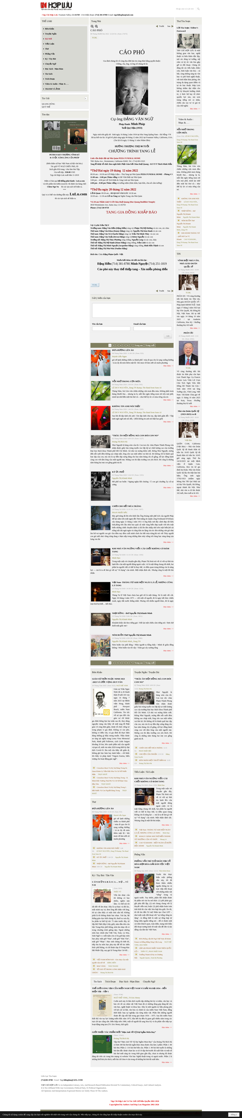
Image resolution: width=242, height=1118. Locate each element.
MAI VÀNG (101, 966)
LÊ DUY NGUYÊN (120, 388)
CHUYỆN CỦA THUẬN (148, 754)
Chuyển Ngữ (149, 981)
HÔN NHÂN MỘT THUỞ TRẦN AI (152, 760)
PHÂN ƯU (188, 333)
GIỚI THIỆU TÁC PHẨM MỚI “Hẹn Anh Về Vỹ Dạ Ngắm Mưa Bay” (124, 1032)
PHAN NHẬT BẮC (120, 512)
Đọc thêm (167, 366)
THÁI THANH (113, 966)
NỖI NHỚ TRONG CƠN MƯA (126, 381)
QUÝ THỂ (46, 107)
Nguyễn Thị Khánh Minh (122, 478)
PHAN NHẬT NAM (155, 951)
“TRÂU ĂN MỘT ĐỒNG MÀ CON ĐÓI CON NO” (135, 435)
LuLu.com (80, 181)
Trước (161, 26)
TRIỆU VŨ (117, 892)
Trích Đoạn (110, 981)
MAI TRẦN (143, 945)
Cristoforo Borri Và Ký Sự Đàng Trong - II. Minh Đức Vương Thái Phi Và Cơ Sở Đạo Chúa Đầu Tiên (110, 781)
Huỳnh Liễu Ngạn (119, 356)
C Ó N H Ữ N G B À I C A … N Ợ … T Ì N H (110, 883)
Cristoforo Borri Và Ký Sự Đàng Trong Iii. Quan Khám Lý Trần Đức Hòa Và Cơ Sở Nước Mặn (110, 771)
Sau (168, 26)
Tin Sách (98, 981)
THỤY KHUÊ (102, 774)
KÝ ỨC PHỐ (118, 472)
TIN (178, 254)
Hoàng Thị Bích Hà (119, 442)
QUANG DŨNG (48, 104)
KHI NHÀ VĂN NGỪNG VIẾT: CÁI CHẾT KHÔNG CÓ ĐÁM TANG (150, 780)
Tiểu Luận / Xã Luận (144, 772)
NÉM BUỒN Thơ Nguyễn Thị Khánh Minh (131, 635)
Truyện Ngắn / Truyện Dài (146, 672)
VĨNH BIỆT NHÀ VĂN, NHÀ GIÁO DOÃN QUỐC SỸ (188, 263)
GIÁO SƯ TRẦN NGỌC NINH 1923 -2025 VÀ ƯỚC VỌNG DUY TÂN (108, 680)
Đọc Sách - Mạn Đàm (129, 981)
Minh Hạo (116, 558)
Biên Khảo (97, 672)
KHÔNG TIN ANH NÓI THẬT (126, 406)
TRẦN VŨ (144, 951)
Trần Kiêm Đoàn (164, 871)
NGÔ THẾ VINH (122, 685)
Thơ (94, 802)
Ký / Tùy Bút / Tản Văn (103, 875)
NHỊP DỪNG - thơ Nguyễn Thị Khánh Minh (132, 613)
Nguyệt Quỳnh (145, 958)
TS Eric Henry (134, 998)
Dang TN (137, 641)
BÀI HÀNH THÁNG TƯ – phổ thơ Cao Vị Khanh (188, 236)
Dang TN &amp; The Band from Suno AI (145, 388)
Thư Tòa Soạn (183, 21)
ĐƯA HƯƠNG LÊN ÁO (123, 350)
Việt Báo (188, 440)
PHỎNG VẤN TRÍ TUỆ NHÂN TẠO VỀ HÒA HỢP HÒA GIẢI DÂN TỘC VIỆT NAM (152, 864)
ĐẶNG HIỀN (111, 963)
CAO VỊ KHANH (190, 239)
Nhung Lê (163, 839)
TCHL (94, 38)
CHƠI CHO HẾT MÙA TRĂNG (126, 506)
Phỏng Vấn (139, 854)
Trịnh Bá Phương (156, 958)
